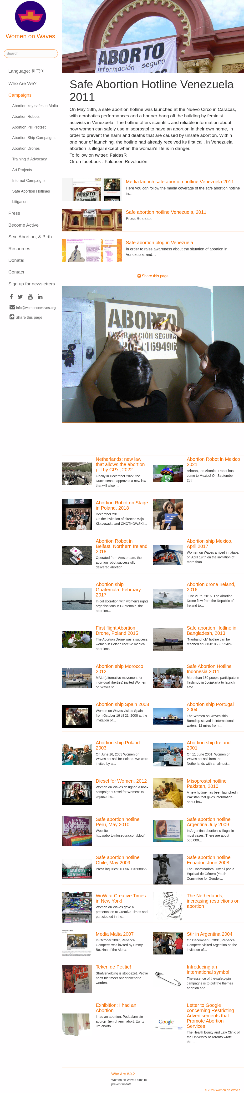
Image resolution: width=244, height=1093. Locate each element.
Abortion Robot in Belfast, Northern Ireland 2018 (121, 546)
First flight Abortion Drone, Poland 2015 (117, 630)
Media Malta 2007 (115, 934)
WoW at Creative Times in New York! (121, 898)
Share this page (26, 317)
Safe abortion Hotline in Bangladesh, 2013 (211, 630)
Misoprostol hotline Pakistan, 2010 (207, 783)
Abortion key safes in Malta (35, 106)
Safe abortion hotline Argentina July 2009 (208, 822)
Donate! (16, 260)
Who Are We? (22, 83)
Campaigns (19, 95)
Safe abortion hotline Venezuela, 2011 (166, 212)
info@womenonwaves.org (33, 307)
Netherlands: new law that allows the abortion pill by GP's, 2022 (120, 464)
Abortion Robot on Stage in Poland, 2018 (122, 505)
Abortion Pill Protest (29, 127)
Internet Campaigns (29, 181)
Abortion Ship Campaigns (33, 138)
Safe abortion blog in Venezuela (159, 242)
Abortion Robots (26, 116)
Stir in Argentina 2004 (209, 934)
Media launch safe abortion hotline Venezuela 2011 (180, 181)
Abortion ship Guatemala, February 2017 (118, 589)
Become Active (23, 225)
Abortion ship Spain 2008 (122, 704)
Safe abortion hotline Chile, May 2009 (117, 860)
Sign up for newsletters (31, 283)
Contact (16, 271)
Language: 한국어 (26, 71)
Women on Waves (30, 20)
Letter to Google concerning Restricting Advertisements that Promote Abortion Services (210, 1016)
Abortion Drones (26, 148)
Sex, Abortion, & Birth (30, 236)
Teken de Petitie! (113, 966)
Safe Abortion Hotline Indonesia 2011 (209, 669)
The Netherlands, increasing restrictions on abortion (213, 901)
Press (14, 213)
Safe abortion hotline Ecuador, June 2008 (208, 860)
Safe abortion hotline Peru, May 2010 (117, 822)
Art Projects (22, 170)
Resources (19, 248)
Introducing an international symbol (208, 969)
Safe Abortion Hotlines (31, 191)
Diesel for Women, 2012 (121, 781)
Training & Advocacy (29, 159)
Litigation (19, 202)
